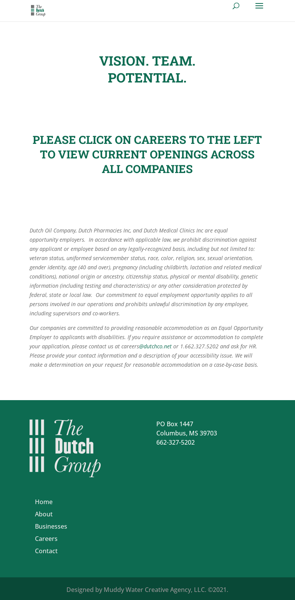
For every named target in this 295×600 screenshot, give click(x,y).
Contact (46, 551)
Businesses (51, 526)
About (44, 514)
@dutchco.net (155, 346)
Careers (46, 538)
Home (44, 502)
